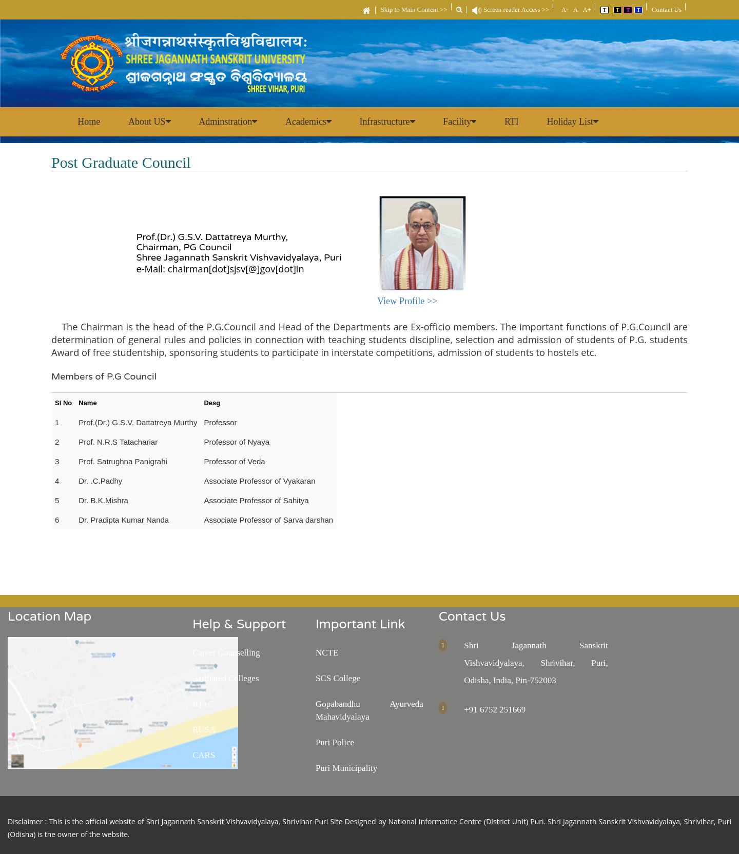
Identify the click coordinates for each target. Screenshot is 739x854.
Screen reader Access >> (511, 9)
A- (563, 9)
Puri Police (335, 742)
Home (89, 121)
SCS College (338, 678)
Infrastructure (390, 121)
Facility (463, 121)
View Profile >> (407, 301)
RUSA (204, 729)
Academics (311, 121)
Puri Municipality (346, 768)
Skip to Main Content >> (414, 9)
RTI (516, 121)
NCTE (327, 653)
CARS (203, 755)
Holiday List (578, 121)
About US (150, 121)
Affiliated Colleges (225, 678)
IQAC (203, 704)
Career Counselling (226, 653)
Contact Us (667, 9)
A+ (586, 9)
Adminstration (230, 121)
